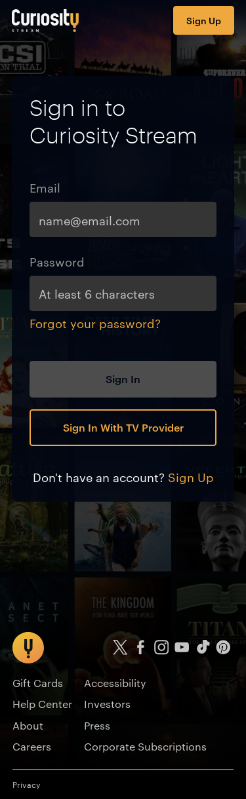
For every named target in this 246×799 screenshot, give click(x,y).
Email (45, 187)
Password (57, 261)
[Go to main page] (45, 20)
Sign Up (203, 20)
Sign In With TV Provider (123, 427)
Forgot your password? (95, 322)
